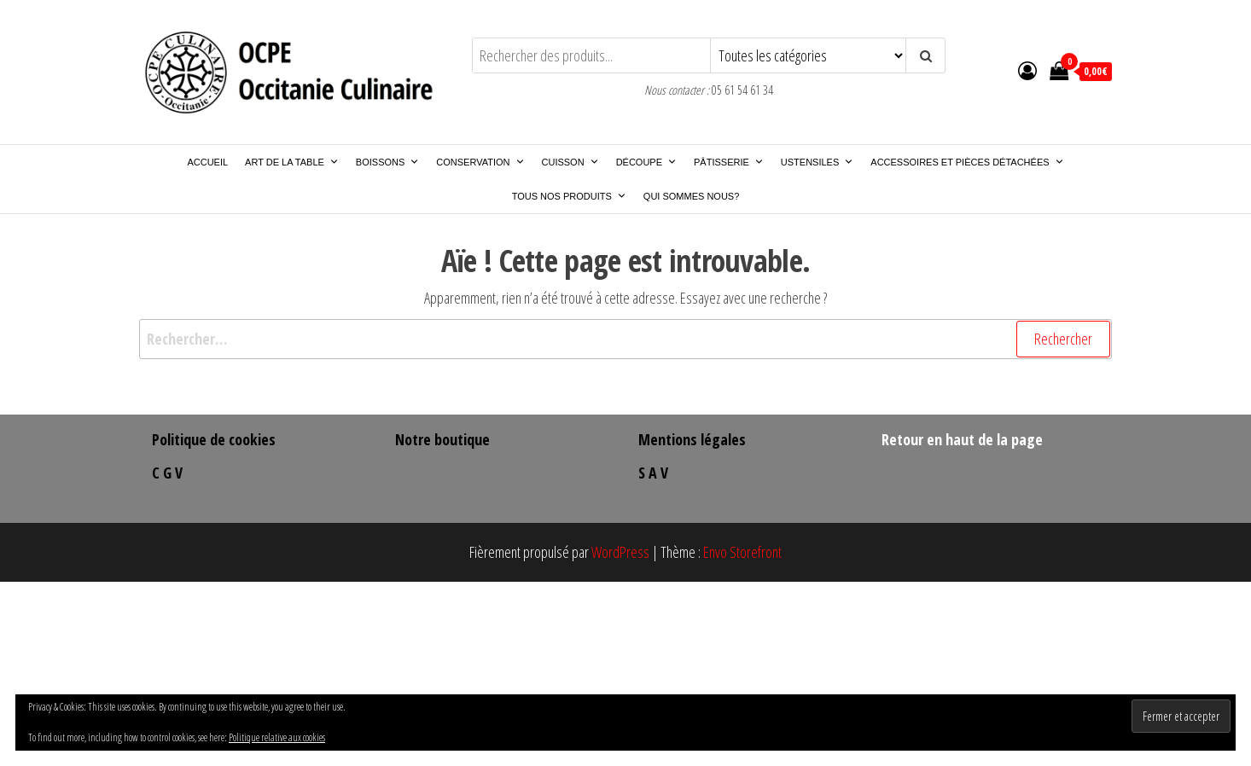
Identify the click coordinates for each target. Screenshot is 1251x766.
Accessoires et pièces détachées (966, 162)
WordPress (620, 552)
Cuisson (570, 162)
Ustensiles (817, 162)
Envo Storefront (742, 552)
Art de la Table (292, 162)
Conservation (480, 162)
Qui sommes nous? (691, 196)
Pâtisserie (729, 162)
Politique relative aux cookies (277, 737)
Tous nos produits (569, 196)
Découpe (646, 162)
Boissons (387, 162)
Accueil (207, 162)
